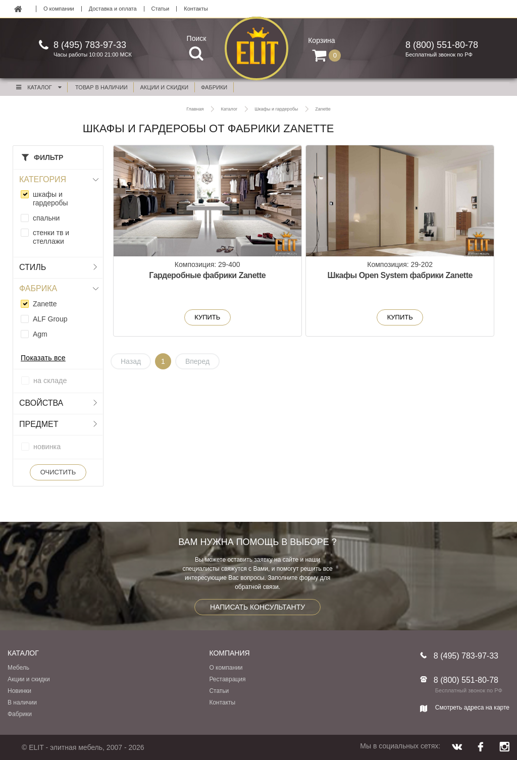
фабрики (214, 87)
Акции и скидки (29, 679)
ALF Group (50, 319)
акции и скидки (164, 87)
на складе (50, 380)
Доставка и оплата (113, 9)
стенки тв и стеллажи (51, 237)
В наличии (22, 702)
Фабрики (20, 714)
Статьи (160, 9)
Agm (40, 334)
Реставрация (227, 679)
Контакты (196, 9)
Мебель (18, 667)
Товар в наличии (101, 87)
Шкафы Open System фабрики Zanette (311, 281)
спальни (46, 218)
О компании (58, 9)
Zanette (45, 304)
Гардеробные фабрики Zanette (178, 281)
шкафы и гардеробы (50, 198)
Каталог (38, 87)
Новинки (19, 690)
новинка (47, 447)
